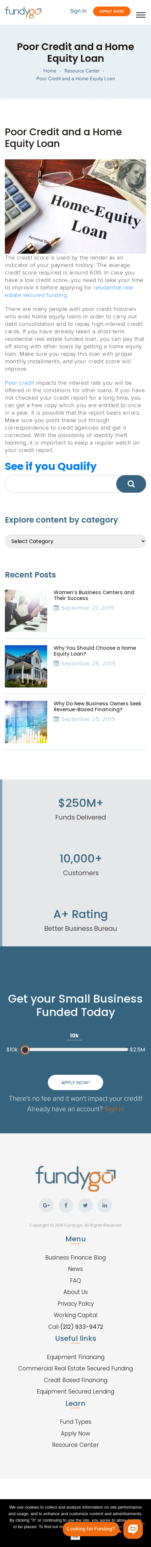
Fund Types (75, 1422)
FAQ (75, 1281)
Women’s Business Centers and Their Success (94, 595)
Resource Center (82, 70)
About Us (75, 1292)
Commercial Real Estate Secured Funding (75, 1368)
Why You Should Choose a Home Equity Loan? (95, 651)
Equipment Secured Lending (75, 1391)
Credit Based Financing (75, 1380)
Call (75, 1327)
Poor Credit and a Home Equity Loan (75, 78)
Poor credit (19, 382)
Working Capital (75, 1315)
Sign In (78, 11)
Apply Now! (75, 1082)
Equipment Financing (75, 1357)
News (75, 1269)
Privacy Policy (76, 1304)
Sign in (114, 1108)
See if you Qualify (51, 466)
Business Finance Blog (75, 1257)
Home (49, 70)
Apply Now (112, 11)
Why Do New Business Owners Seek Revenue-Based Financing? (97, 706)
